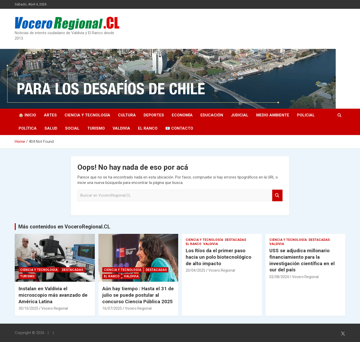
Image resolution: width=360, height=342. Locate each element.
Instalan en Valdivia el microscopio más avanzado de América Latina (53, 295)
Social (72, 128)
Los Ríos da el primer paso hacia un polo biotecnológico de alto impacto (218, 257)
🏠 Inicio (27, 115)
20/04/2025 (195, 270)
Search (277, 195)
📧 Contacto (179, 128)
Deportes (154, 115)
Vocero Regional (54, 308)
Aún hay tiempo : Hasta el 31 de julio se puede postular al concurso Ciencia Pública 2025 (138, 295)
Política (28, 128)
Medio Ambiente (272, 115)
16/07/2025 (112, 308)
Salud (50, 128)
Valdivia (121, 128)
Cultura (127, 115)
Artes (50, 115)
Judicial (239, 115)
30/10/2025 (28, 308)
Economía (182, 115)
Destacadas (72, 270)
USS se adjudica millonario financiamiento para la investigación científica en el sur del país (302, 260)
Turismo (96, 128)
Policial (306, 115)
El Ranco (148, 128)
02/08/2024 (279, 277)
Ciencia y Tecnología (87, 115)
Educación (211, 115)
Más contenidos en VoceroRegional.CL (64, 227)
